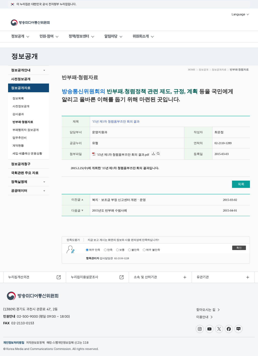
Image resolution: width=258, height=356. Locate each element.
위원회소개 (141, 36)
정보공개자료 (20, 88)
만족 (108, 250)
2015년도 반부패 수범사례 (109, 210)
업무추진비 (19, 137)
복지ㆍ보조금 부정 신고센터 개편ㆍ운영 (119, 199)
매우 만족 (93, 250)
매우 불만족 (151, 250)
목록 (241, 184)
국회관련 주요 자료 (24, 173)
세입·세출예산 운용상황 (27, 153)
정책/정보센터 (79, 36)
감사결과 (18, 114)
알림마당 (110, 36)
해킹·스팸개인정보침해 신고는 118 (67, 342)
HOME (191, 69)
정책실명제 (19, 181)
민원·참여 (46, 36)
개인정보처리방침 (13, 342)
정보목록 (18, 98)
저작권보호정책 (35, 342)
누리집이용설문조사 (84, 277)
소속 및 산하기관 (145, 277)
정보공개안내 (20, 70)
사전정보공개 (20, 79)
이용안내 (204, 317)
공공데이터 (19, 190)
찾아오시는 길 (208, 310)
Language (240, 14)
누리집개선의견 (18, 277)
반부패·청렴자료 (22, 122)
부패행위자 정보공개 (25, 129)
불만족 (133, 250)
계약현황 (18, 145)
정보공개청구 (20, 164)
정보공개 (17, 36)
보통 (120, 250)
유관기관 (203, 277)
